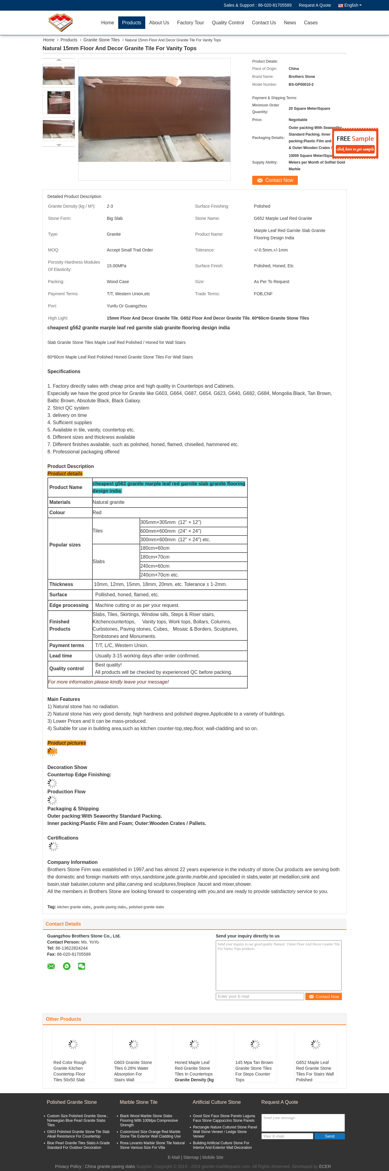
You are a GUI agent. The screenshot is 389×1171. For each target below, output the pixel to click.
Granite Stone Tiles (102, 39)
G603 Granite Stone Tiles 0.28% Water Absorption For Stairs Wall (133, 1071)
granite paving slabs (110, 907)
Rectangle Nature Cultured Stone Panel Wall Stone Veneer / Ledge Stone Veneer (225, 1131)
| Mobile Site (211, 1157)
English (353, 5)
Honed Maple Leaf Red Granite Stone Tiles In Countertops (194, 1068)
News (290, 22)
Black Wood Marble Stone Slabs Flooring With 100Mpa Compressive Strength (149, 1120)
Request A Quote (315, 5)
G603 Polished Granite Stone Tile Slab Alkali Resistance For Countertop (78, 1134)
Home (107, 22)
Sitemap (191, 1157)
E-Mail (174, 1157)
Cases (311, 22)
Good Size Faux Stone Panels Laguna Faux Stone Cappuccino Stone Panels (224, 1118)
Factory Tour (190, 22)
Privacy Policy (68, 1166)
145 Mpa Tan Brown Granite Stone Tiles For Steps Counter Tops (254, 1071)
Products (131, 22)
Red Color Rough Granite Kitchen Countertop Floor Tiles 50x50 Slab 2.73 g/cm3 (69, 1074)
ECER (325, 1166)
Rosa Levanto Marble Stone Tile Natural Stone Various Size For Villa (152, 1145)
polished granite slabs (146, 907)
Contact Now (279, 180)
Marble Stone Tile (139, 1102)
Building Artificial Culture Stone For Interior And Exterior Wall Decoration (222, 1145)
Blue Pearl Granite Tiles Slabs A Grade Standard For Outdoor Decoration (78, 1145)
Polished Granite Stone (72, 1102)
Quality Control (228, 22)
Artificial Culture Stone (217, 1102)
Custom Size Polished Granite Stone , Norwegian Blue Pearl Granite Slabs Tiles (77, 1120)
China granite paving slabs (110, 1166)
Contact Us (264, 22)
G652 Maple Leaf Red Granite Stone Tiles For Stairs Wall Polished (315, 1071)
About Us (159, 22)
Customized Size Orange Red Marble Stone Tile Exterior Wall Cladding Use (150, 1134)
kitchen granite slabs (73, 907)
